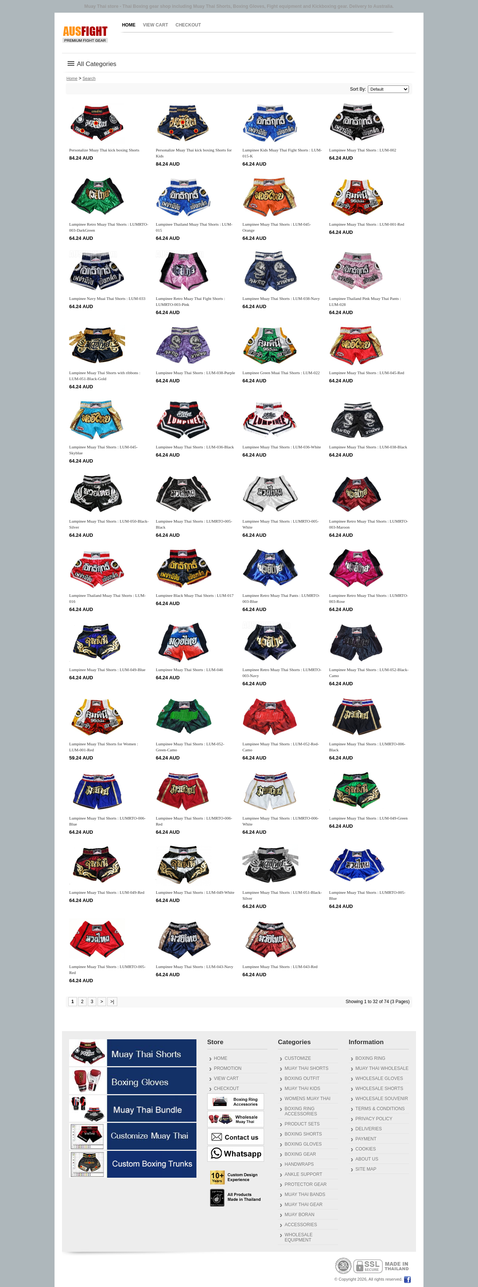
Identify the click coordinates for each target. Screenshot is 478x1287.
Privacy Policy (374, 1118)
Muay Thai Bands (305, 1194)
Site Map (366, 1169)
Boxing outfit (302, 1078)
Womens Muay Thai (307, 1098)
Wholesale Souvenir (382, 1098)
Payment (366, 1139)
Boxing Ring (370, 1058)
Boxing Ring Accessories (301, 1111)
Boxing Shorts (303, 1134)
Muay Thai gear (303, 1204)
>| (112, 1001)
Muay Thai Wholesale (382, 1068)
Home (129, 25)
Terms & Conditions (380, 1108)
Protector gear (305, 1184)
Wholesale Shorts (379, 1088)
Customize (298, 1058)
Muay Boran (299, 1214)
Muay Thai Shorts (306, 1068)
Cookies (366, 1149)
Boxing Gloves (303, 1144)
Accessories (301, 1224)
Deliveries (369, 1128)
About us (367, 1159)
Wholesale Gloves (379, 1078)
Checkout (188, 25)
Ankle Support (303, 1174)
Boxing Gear (300, 1154)
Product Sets (302, 1124)
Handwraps (299, 1164)
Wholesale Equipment (299, 1237)
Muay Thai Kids (302, 1088)
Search (89, 78)
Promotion (228, 1068)
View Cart (155, 25)
